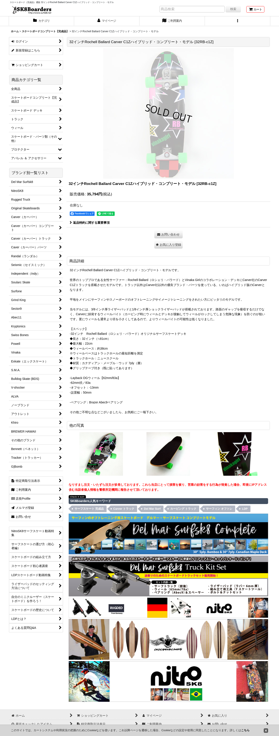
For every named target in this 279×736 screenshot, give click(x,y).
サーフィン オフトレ (219, 508)
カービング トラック (183, 508)
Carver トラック (123, 508)
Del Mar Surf (152, 508)
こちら (245, 730)
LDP (245, 508)
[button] (237, 21)
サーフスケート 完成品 (89, 508)
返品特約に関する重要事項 (90, 222)
